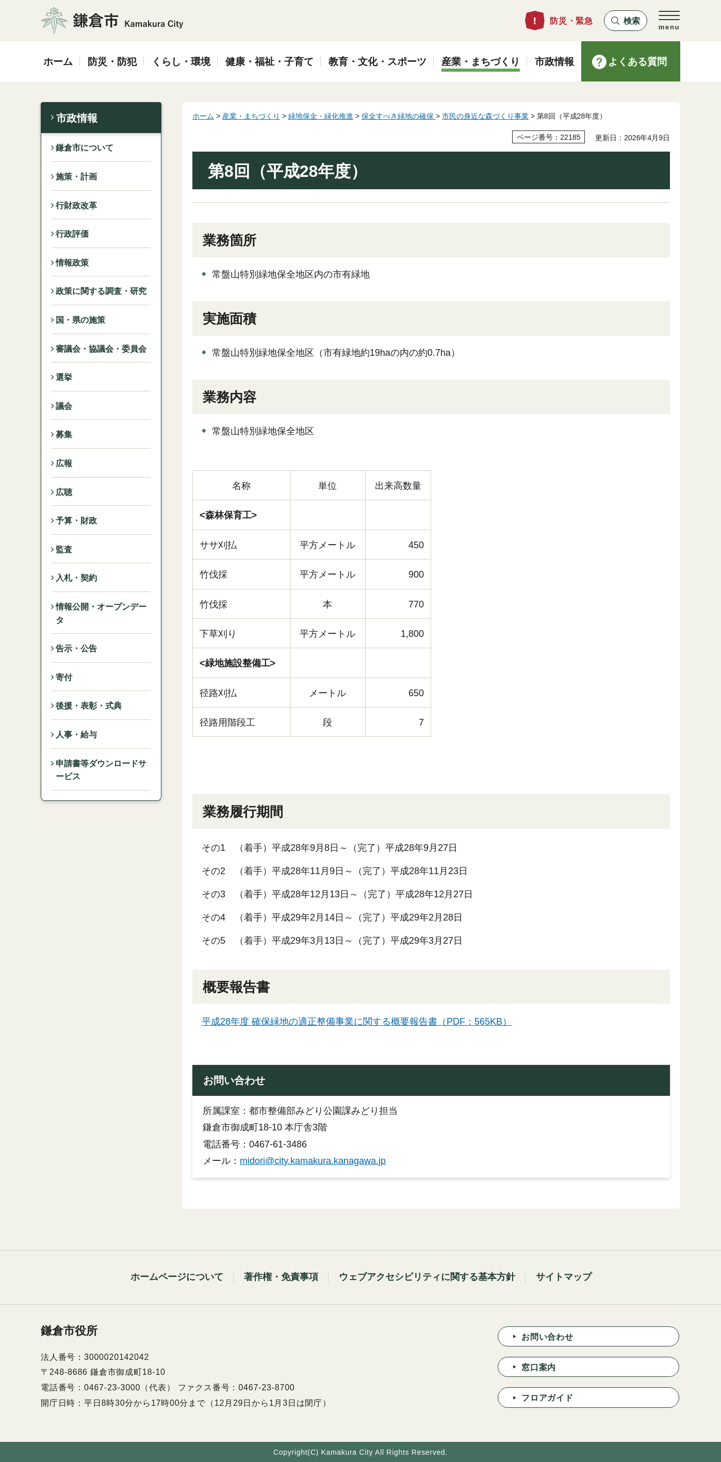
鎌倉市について (84, 147)
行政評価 (72, 233)
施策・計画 (76, 176)
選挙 (64, 377)
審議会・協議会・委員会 (101, 348)
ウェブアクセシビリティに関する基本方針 (427, 1277)
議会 (64, 406)
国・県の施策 (80, 320)
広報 (64, 463)
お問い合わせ (547, 1337)
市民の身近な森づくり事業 (485, 116)
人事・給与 (76, 734)
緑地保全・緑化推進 (320, 116)
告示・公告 (76, 648)
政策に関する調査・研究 (101, 291)
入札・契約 (76, 577)
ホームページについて (176, 1277)
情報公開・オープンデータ (101, 613)
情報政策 (72, 262)
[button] (625, 20)
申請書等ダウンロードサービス (101, 770)
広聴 (64, 492)
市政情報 (76, 118)
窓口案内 (538, 1367)
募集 (64, 434)
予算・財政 (76, 520)
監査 (64, 549)
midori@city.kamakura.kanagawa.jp (313, 1161)
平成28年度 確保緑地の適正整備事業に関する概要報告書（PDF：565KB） (357, 1021)
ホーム (203, 116)
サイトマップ (564, 1277)
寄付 (64, 677)
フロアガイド (547, 1397)
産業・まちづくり (251, 116)
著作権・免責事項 (281, 1277)
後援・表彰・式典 (89, 705)
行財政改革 (76, 205)
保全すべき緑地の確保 (399, 116)
